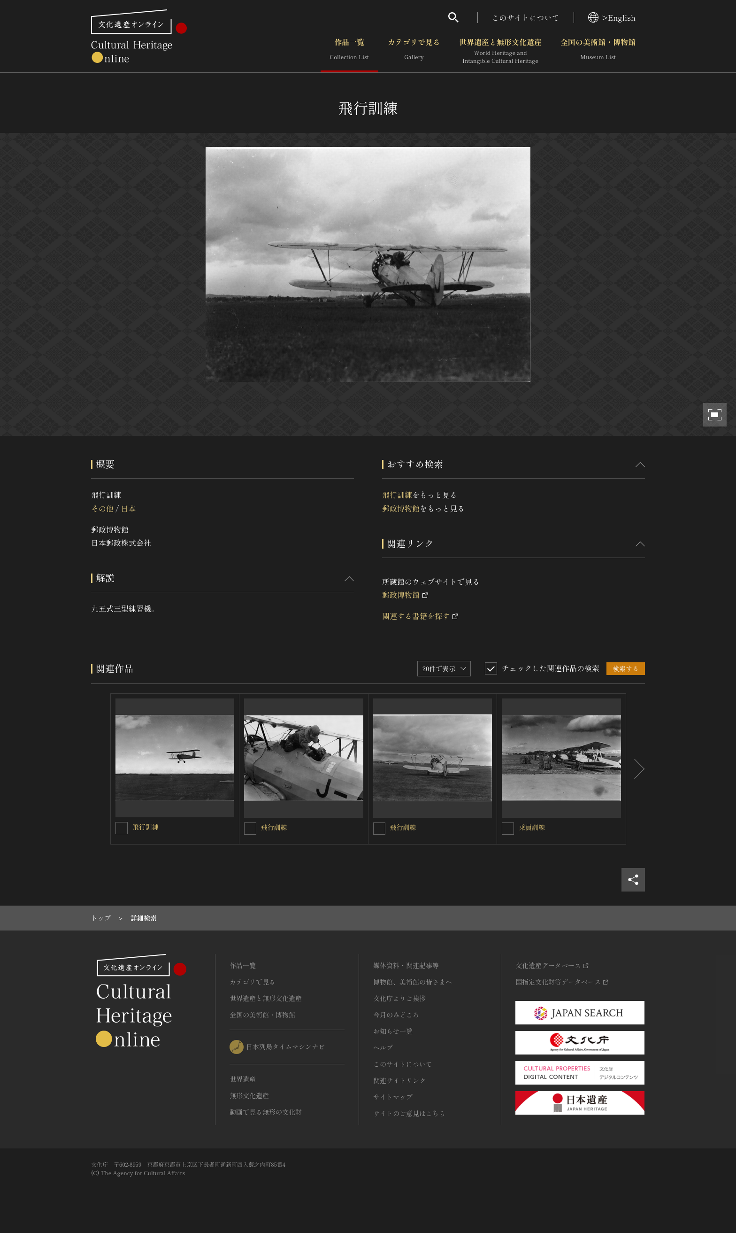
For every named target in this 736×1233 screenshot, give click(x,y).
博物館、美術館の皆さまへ (412, 981)
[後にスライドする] (635, 769)
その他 (102, 508)
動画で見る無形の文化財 (266, 1112)
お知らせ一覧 (393, 1031)
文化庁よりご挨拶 (399, 998)
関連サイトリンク (399, 1080)
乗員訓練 (532, 827)
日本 (128, 508)
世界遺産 (243, 1079)
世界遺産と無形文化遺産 (500, 51)
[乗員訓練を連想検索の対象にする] (508, 828)
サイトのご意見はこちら (409, 1113)
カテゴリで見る (414, 51)
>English (612, 17)
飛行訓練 (397, 494)
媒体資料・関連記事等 (406, 965)
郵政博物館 (401, 508)
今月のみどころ (396, 1014)
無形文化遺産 (249, 1095)
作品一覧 (349, 51)
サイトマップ (393, 1096)
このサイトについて (526, 17)
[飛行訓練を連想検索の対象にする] (121, 828)
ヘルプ (383, 1047)
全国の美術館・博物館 (598, 51)
